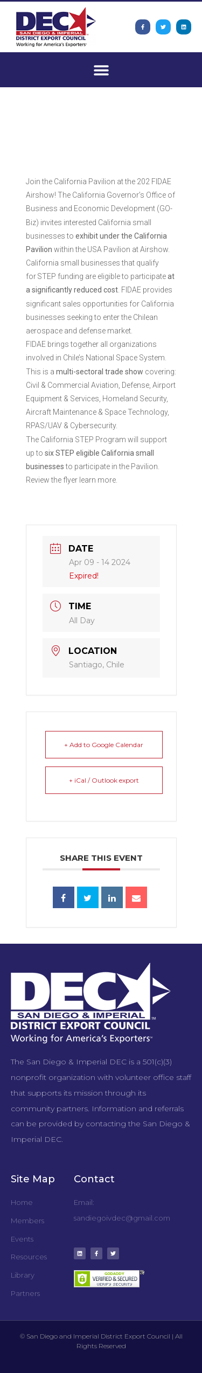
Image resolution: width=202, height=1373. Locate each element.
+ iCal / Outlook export (104, 780)
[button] (101, 70)
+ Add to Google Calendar (103, 745)
